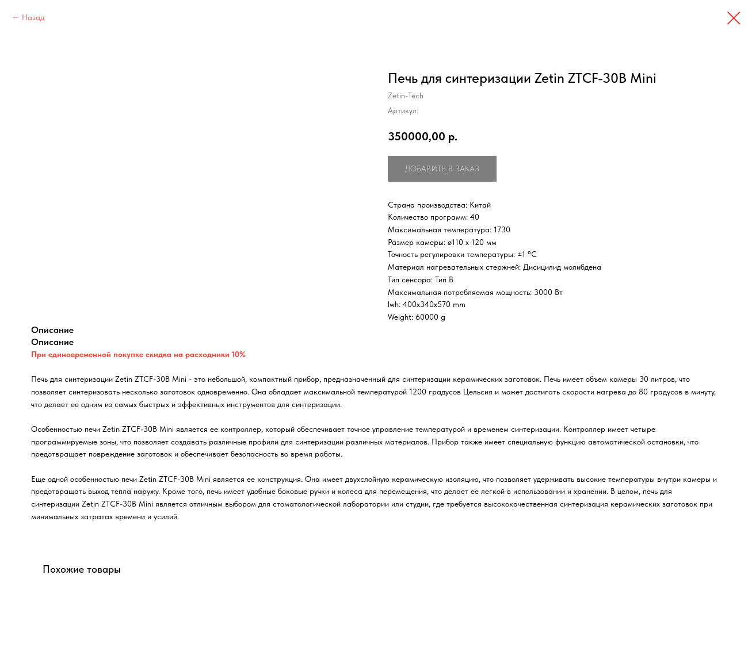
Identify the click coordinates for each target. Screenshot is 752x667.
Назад (33, 17)
